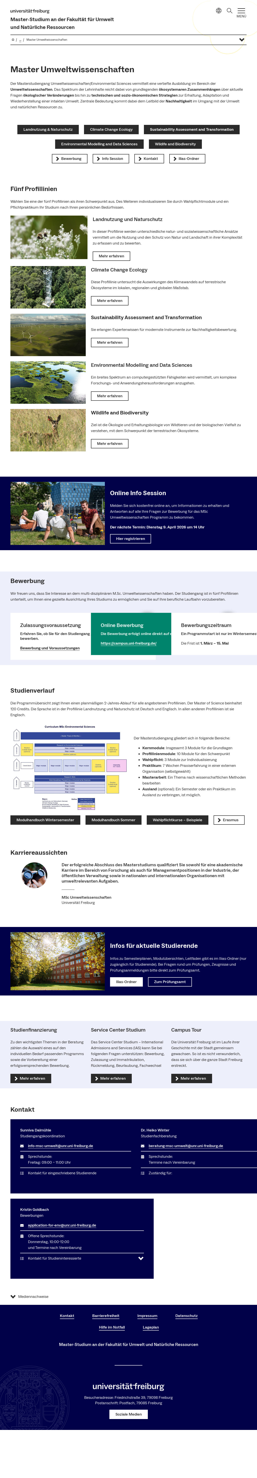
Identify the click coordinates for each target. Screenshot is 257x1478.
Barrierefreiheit (105, 1315)
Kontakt (67, 1315)
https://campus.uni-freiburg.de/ (129, 643)
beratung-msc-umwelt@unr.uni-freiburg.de (186, 1145)
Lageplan (151, 1327)
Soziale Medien (128, 1414)
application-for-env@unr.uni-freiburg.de (62, 1225)
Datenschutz (186, 1315)
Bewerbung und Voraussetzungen (50, 648)
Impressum (147, 1315)
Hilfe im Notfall (112, 1327)
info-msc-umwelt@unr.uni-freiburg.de (60, 1145)
